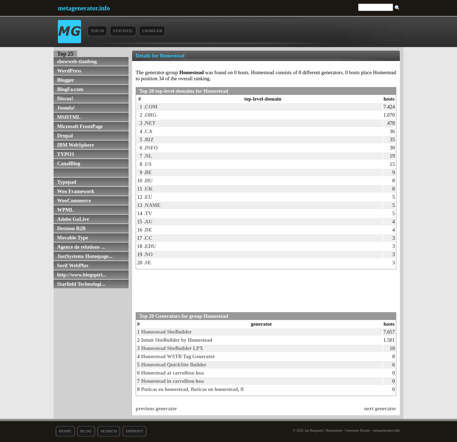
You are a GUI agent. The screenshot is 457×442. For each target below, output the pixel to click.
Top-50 (97, 31)
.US (147, 164)
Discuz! (65, 98)
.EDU (150, 246)
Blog (86, 431)
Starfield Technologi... (81, 284)
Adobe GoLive (73, 219)
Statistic (123, 31)
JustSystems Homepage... (84, 256)
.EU (148, 197)
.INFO (151, 148)
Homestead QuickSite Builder (173, 364)
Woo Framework (75, 191)
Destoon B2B (71, 228)
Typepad (66, 182)
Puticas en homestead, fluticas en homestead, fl (192, 389)
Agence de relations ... (81, 247)
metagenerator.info (84, 8)
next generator (380, 408)
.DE (148, 230)
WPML (65, 210)
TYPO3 (65, 154)
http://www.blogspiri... (81, 275)
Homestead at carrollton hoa (172, 373)
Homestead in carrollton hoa (172, 381)
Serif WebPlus (72, 265)
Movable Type (72, 237)
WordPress (69, 70)
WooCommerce (74, 200)
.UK (148, 189)
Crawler (152, 31)
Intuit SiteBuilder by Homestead (176, 340)
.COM (150, 107)
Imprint (134, 431)
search (109, 431)
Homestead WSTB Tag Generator (178, 356)
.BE (148, 172)
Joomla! (66, 108)
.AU (148, 221)
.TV (148, 213)
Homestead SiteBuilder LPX (172, 348)
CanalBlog (68, 163)
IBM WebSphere (75, 145)
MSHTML (69, 117)
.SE (147, 262)
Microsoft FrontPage (80, 126)
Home (65, 431)
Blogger (65, 80)
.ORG (150, 115)
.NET (149, 123)
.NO (148, 254)
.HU (148, 180)
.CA (148, 131)
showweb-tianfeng (77, 61)
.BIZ (149, 139)
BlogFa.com (70, 89)
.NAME (152, 205)
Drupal (65, 135)
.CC (148, 238)
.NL (148, 156)
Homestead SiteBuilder (166, 332)
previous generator (156, 408)
